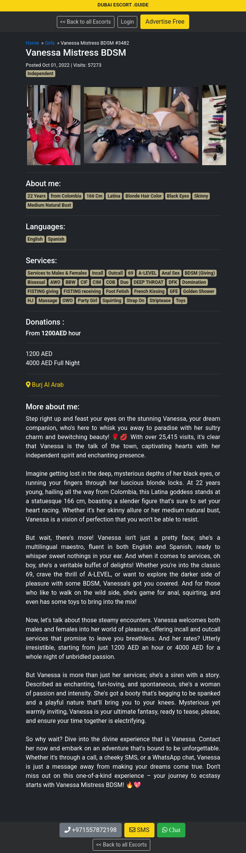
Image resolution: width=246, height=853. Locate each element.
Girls (50, 43)
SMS (139, 830)
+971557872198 (90, 830)
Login (127, 22)
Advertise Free (164, 21)
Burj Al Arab (45, 384)
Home (32, 43)
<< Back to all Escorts (85, 22)
